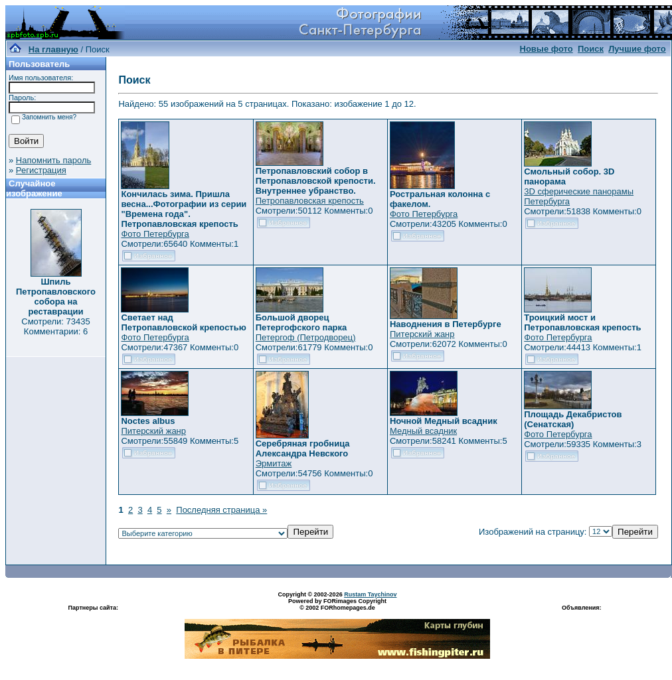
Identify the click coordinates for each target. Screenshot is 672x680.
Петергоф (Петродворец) (306, 337)
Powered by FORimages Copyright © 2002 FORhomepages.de (337, 604)
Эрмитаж (274, 463)
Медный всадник (423, 431)
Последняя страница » (221, 510)
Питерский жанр (422, 334)
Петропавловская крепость (310, 201)
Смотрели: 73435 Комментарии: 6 (55, 326)
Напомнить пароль (53, 160)
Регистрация (41, 170)
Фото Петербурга (155, 234)
